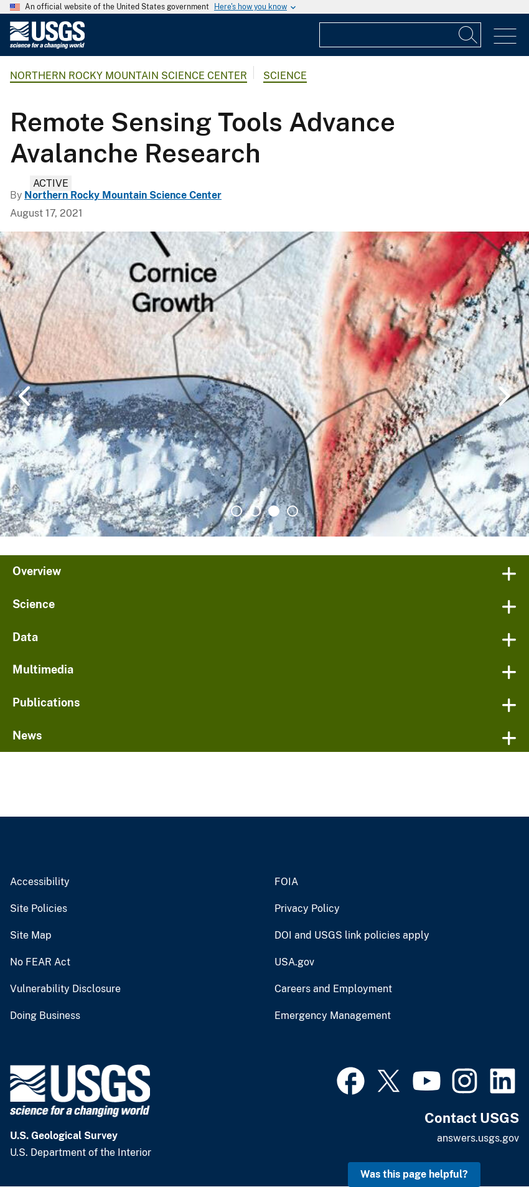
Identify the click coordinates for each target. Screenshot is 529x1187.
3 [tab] (273, 511)
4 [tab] (292, 511)
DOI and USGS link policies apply (351, 935)
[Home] (47, 46)
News (27, 735)
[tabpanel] (264, 384)
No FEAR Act (40, 962)
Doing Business (45, 1015)
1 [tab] (236, 511)
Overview (36, 571)
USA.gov (294, 962)
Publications (46, 702)
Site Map (31, 935)
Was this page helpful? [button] (414, 1174)
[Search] (468, 34)
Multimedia (42, 669)
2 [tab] (255, 511)
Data (25, 637)
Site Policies (38, 908)
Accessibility (40, 882)
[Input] (400, 34)
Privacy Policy (307, 908)
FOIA (286, 882)
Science (285, 76)
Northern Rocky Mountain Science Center (128, 76)
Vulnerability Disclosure (65, 989)
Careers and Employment (333, 989)
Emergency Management (332, 1015)
